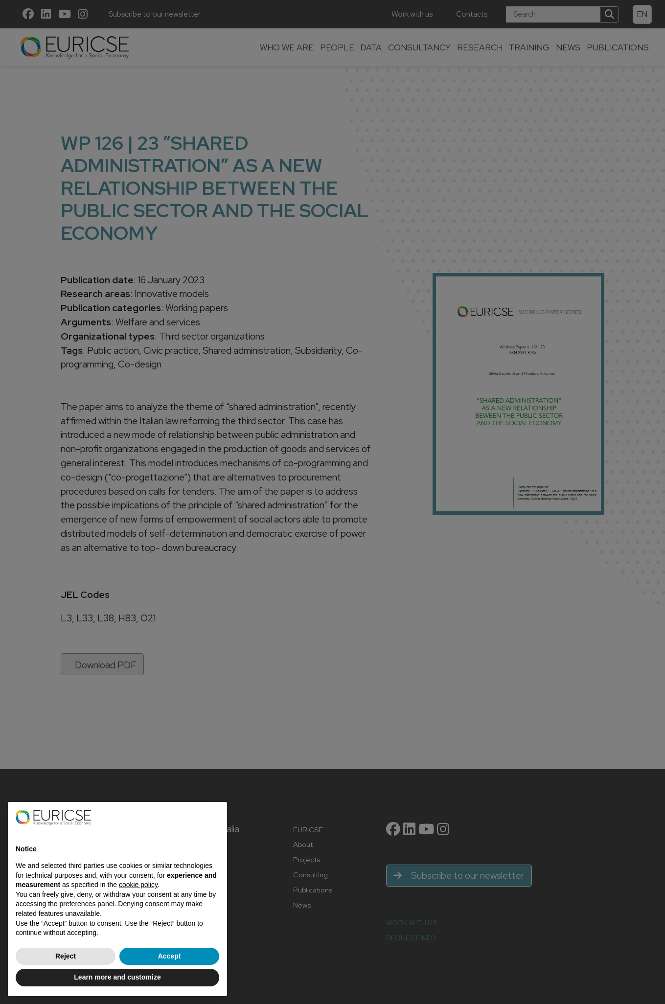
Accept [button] (169, 956)
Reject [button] (65, 956)
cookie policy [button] (138, 885)
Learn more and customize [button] (117, 977)
